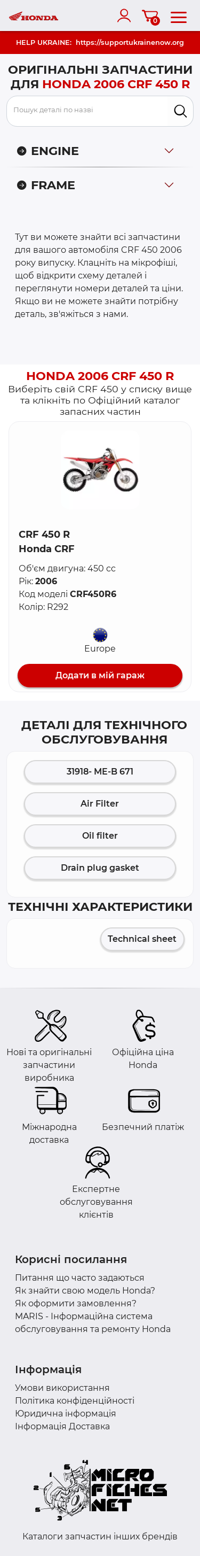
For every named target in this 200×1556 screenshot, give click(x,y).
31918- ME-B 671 (100, 772)
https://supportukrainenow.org (130, 42)
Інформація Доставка (62, 1426)
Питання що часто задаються (80, 1278)
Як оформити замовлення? (76, 1303)
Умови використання (62, 1388)
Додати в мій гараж (100, 675)
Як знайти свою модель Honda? (85, 1291)
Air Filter (100, 804)
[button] (100, 469)
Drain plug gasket (100, 868)
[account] (126, 15)
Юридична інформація (65, 1413)
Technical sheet (142, 939)
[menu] (179, 15)
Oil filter (100, 836)
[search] (180, 111)
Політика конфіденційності (74, 1401)
